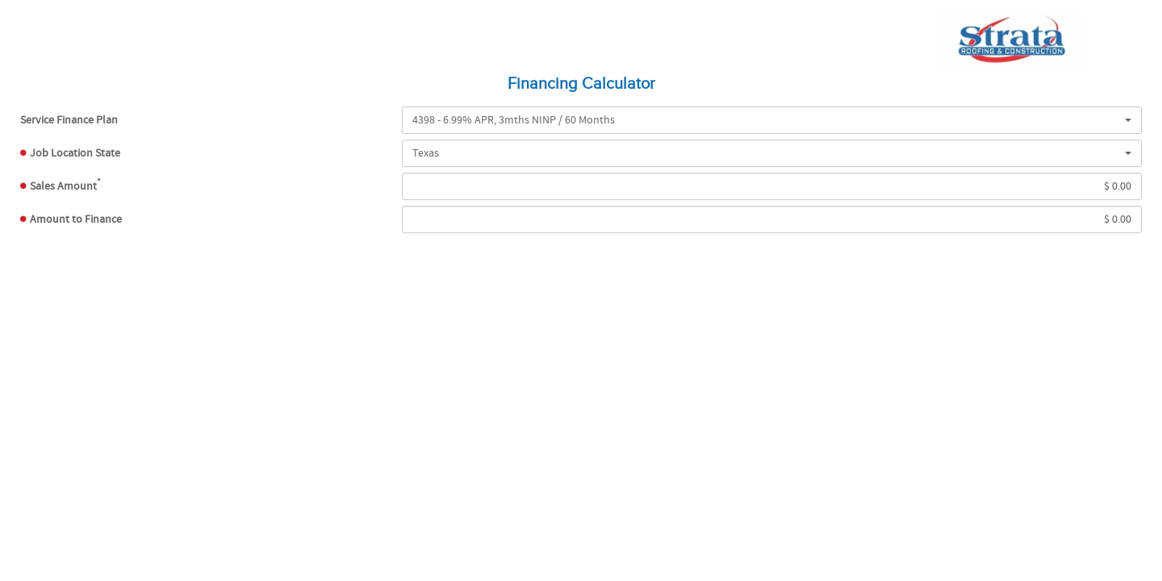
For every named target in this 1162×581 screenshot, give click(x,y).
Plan (69, 120)
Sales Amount (65, 185)
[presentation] (581, 291)
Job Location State (75, 153)
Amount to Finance (76, 219)
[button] (772, 120)
